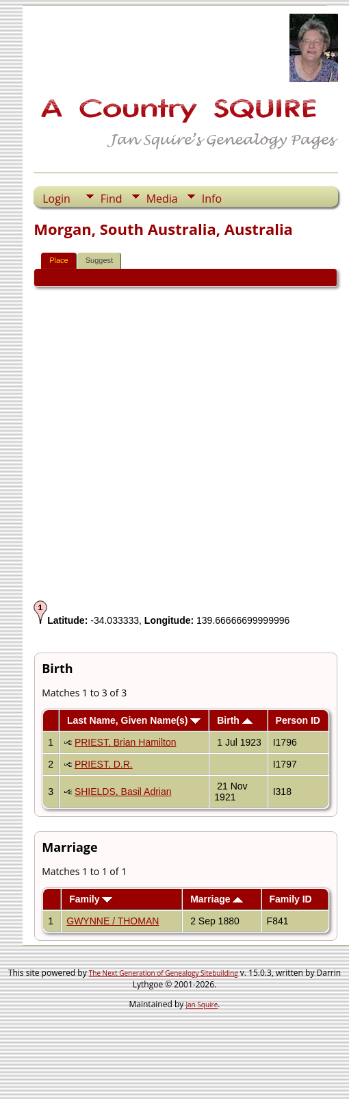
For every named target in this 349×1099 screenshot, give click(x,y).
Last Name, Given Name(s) (134, 720)
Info (212, 198)
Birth (235, 720)
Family (90, 899)
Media (162, 198)
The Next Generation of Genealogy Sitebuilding (163, 973)
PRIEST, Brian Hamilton (126, 742)
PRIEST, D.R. (104, 764)
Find (111, 198)
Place (58, 260)
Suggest (99, 260)
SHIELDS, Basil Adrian (123, 791)
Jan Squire (201, 1004)
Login (56, 198)
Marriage (216, 899)
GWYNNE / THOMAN (112, 920)
